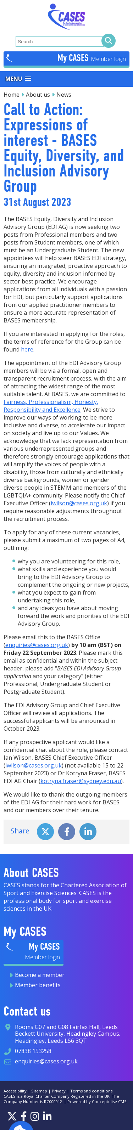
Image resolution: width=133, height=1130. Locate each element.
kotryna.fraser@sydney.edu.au (80, 781)
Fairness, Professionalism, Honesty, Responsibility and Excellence (51, 406)
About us (38, 95)
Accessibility (15, 1091)
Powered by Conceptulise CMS (97, 1101)
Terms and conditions (91, 1091)
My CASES (74, 57)
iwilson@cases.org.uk (79, 503)
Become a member (40, 975)
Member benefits (38, 985)
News (63, 95)
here (27, 349)
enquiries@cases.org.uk (36, 645)
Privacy (59, 1091)
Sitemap (39, 1091)
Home (12, 95)
